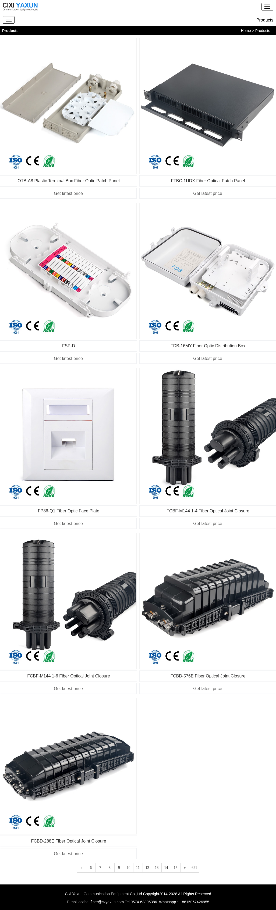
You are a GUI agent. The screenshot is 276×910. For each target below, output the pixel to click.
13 (157, 868)
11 (138, 868)
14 (166, 868)
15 (176, 868)
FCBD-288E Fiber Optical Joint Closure (68, 841)
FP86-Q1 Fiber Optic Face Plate (69, 511)
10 (128, 868)
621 (194, 868)
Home (246, 30)
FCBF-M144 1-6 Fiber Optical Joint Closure (68, 676)
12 (147, 868)
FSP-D (68, 346)
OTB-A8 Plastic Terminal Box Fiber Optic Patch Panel (68, 181)
